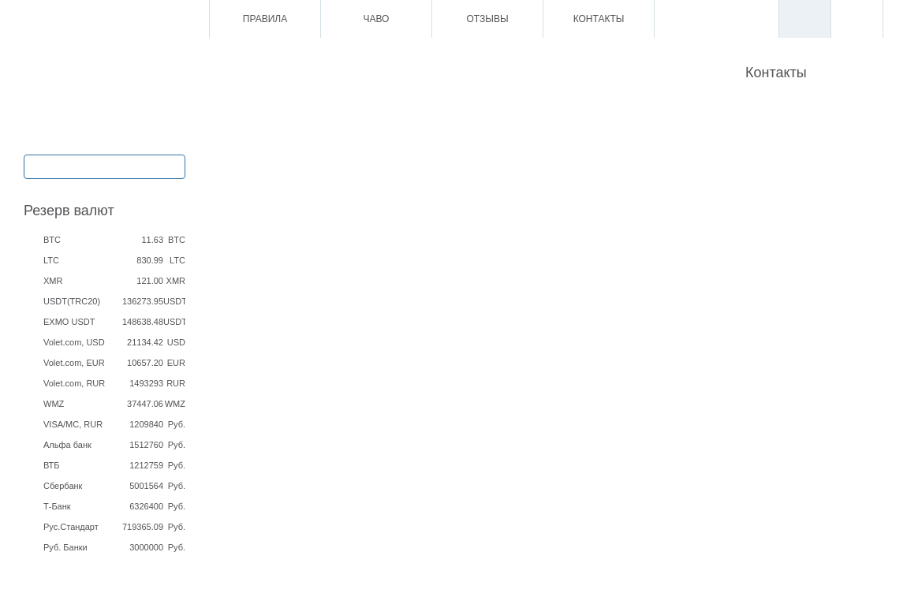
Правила (265, 18)
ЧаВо (377, 18)
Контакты (599, 18)
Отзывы (487, 18)
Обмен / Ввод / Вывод (104, 165)
